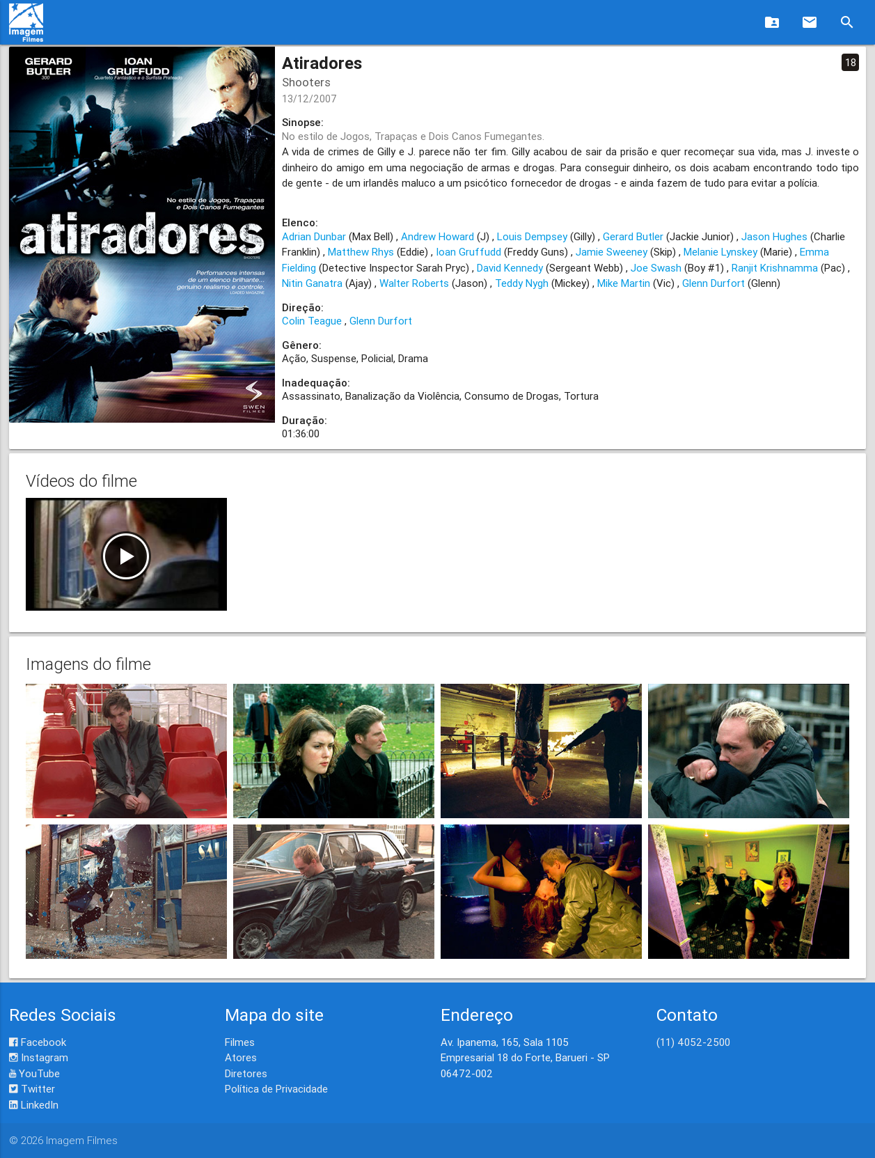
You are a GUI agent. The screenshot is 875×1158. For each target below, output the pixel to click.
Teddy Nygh (522, 283)
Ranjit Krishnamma (775, 267)
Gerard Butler (633, 236)
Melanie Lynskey (720, 251)
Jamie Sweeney (611, 251)
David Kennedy (510, 267)
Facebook (37, 1042)
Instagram (38, 1057)
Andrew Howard (437, 236)
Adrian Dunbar (314, 236)
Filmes (240, 1042)
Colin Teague (312, 320)
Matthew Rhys (361, 251)
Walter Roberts (414, 283)
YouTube (34, 1073)
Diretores (246, 1073)
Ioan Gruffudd (468, 251)
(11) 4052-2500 (693, 1042)
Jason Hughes (774, 236)
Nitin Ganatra (312, 283)
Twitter (32, 1088)
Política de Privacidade (276, 1088)
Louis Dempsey (532, 236)
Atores (241, 1057)
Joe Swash (656, 267)
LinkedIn (33, 1104)
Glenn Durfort (713, 283)
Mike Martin (623, 283)
